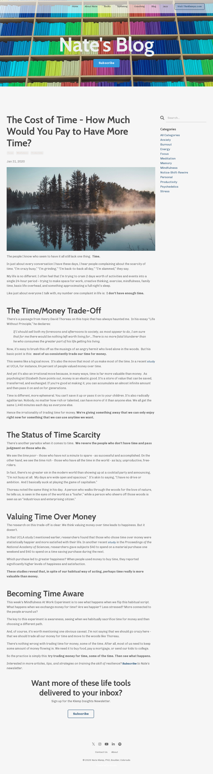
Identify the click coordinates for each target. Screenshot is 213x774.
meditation (168, 159)
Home (75, 6)
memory (166, 164)
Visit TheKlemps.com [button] (190, 6)
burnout (166, 144)
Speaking (122, 6)
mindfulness (22, 153)
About (114, 752)
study (151, 361)
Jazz (165, 6)
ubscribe (130, 663)
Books (107, 6)
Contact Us (101, 752)
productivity (37, 153)
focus (10, 153)
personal (166, 178)
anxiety (165, 140)
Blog (153, 6)
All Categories (170, 135)
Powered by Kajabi (106, 765)
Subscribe (81, 714)
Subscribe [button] (106, 63)
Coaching (139, 6)
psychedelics (169, 188)
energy (165, 149)
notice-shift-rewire (174, 173)
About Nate (91, 6)
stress (165, 192)
